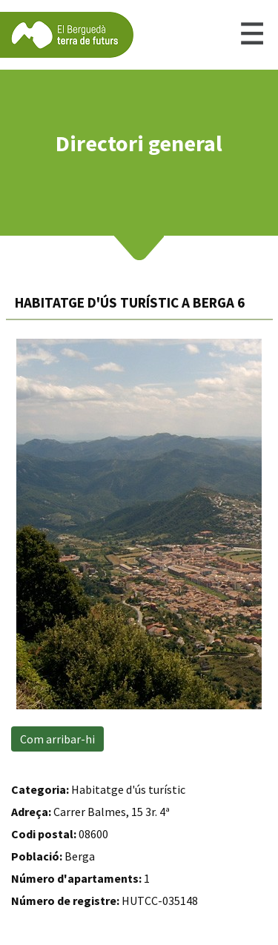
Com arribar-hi (57, 739)
